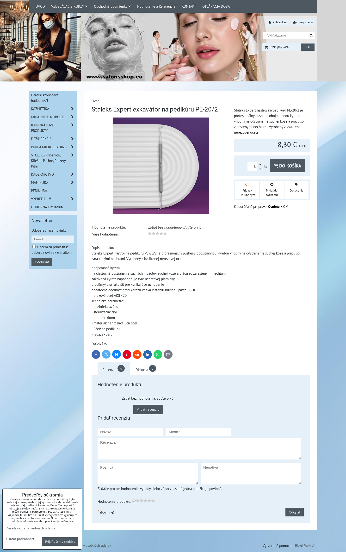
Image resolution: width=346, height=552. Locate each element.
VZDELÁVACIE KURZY (69, 6)
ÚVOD (40, 6)
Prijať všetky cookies (60, 541)
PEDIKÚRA (39, 190)
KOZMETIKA (54, 109)
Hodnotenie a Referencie (156, 6)
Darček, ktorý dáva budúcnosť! (44, 98)
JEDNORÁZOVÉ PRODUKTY (54, 128)
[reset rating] (134, 500)
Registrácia (303, 22)
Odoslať (294, 512)
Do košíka (287, 166)
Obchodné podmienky (112, 6)
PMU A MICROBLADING (54, 147)
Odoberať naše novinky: (49, 230)
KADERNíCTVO (54, 174)
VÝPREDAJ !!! (54, 199)
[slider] (157, 234)
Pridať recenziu (148, 409)
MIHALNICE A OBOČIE (54, 117)
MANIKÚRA (54, 182)
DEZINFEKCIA (54, 139)
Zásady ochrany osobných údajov (86, 545)
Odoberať (42, 262)
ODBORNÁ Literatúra (47, 207)
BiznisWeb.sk (305, 545)
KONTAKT (189, 6)
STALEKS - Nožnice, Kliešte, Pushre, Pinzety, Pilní (54, 160)
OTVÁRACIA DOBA (216, 6)
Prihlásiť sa (277, 22)
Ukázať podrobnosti (20, 539)
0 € (308, 47)
